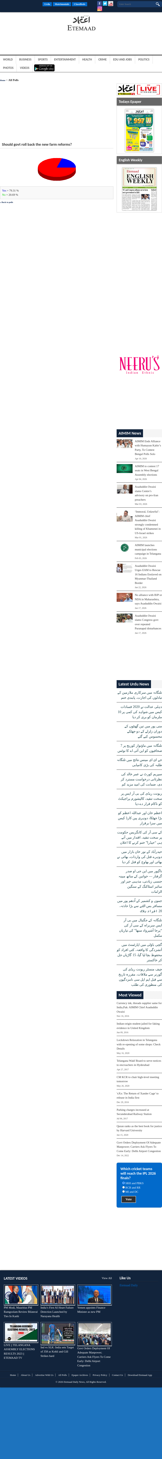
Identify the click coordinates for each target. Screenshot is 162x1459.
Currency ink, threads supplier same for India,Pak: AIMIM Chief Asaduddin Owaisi (139, 1007)
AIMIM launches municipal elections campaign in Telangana (148, 549)
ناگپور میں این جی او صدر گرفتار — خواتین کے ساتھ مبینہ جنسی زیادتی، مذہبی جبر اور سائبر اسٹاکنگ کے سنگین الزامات (140, 881)
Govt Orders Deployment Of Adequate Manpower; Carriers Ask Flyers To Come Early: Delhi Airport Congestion (139, 1147)
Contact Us (117, 1375)
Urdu (47, 4)
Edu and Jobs (122, 59)
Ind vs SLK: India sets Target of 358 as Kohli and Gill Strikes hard (57, 1351)
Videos (24, 68)
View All (107, 1278)
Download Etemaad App (140, 1375)
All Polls (62, 1375)
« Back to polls (6, 202)
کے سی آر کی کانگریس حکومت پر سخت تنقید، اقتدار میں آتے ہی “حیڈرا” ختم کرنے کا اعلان (139, 837)
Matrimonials (62, 4)
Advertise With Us (44, 1375)
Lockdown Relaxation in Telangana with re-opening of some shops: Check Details (138, 1044)
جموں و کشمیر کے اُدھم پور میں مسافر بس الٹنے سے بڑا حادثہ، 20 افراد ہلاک (139, 906)
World (8, 59)
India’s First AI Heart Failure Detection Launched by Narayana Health (56, 1312)
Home (2, 80)
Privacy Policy (100, 1375)
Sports (43, 59)
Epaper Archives (80, 1375)
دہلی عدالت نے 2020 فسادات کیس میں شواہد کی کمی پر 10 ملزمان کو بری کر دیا (140, 712)
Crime (102, 59)
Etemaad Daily (129, 1285)
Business (25, 59)
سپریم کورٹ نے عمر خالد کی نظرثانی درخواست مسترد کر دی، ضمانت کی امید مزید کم (141, 779)
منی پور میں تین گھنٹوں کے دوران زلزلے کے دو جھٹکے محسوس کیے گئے (143, 731)
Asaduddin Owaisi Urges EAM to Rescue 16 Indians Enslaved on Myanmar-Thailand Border (148, 574)
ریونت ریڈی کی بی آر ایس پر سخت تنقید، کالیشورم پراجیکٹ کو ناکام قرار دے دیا (140, 799)
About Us (25, 1375)
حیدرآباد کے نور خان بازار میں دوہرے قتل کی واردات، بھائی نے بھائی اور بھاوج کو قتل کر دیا (139, 857)
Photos (8, 68)
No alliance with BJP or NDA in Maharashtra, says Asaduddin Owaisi (148, 599)
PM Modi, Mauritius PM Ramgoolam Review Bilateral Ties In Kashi (21, 1312)
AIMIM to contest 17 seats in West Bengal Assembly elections (147, 470)
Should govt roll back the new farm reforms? (37, 144)
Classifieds (79, 4)
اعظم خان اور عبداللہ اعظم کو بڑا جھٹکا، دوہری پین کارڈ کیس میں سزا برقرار (140, 818)
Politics (143, 59)
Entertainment (65, 59)
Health (87, 59)
